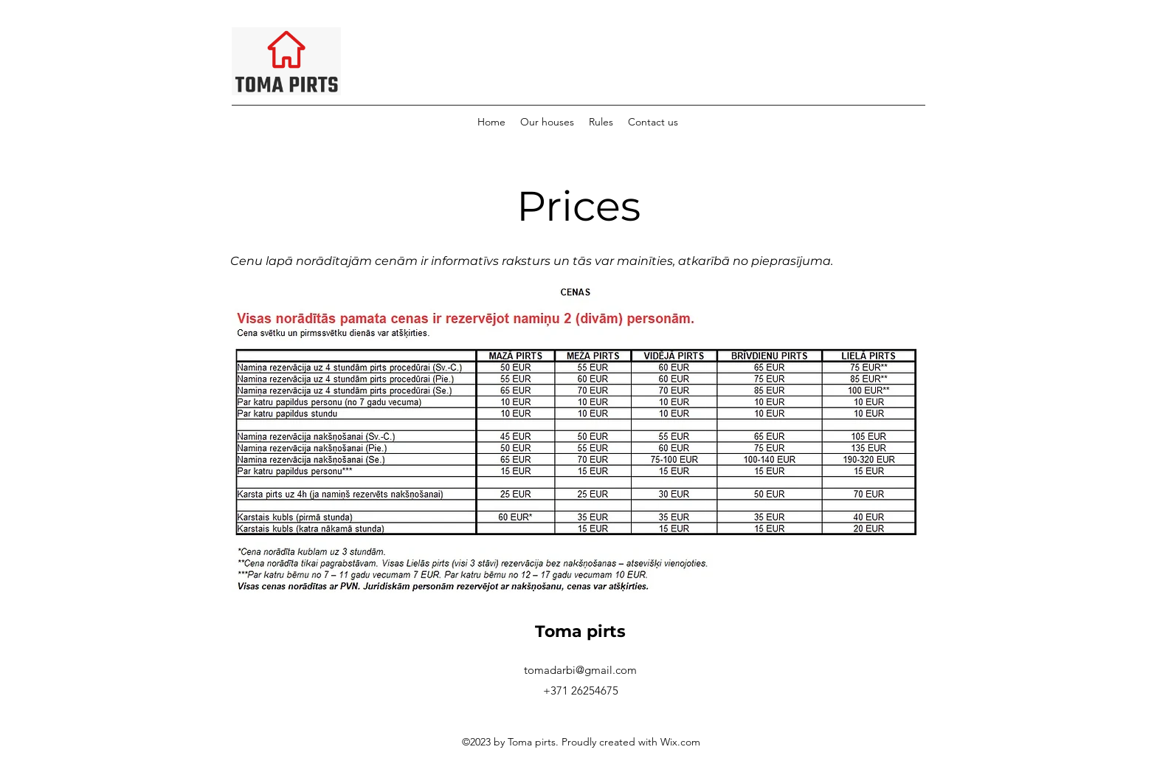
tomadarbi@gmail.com (580, 670)
